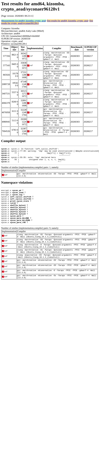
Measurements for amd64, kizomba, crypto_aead (23, 20)
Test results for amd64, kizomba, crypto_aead (67, 20)
